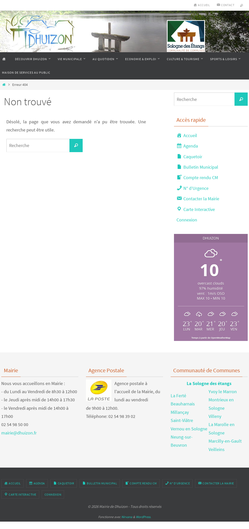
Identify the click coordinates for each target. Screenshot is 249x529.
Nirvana (126, 517)
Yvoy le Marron (223, 391)
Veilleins (217, 449)
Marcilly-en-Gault (225, 441)
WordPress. (143, 517)
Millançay (180, 412)
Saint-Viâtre (182, 420)
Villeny (215, 416)
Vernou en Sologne (189, 429)
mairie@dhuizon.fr (19, 433)
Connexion (187, 220)
